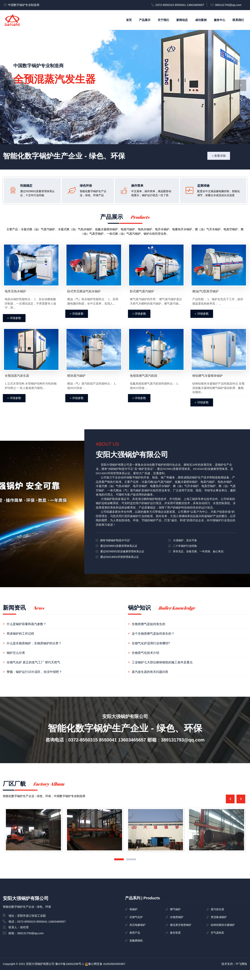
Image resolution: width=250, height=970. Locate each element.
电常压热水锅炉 (15, 291)
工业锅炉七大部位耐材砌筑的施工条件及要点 (162, 662)
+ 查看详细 (219, 155)
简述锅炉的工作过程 (20, 633)
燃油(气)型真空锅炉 (205, 291)
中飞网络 (241, 963)
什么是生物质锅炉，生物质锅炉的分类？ (34, 643)
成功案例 (201, 20)
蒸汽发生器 (217, 909)
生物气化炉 (136, 917)
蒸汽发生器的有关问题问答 (150, 671)
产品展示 (144, 20)
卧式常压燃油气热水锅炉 (84, 291)
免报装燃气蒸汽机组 (143, 375)
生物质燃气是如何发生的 (148, 624)
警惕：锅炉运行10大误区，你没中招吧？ (34, 671)
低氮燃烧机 (136, 940)
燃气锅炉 (175, 909)
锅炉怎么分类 (16, 652)
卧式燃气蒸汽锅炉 (142, 291)
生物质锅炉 (176, 917)
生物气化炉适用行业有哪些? (151, 643)
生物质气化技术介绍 (145, 652)
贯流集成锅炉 (219, 917)
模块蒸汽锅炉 (76, 375)
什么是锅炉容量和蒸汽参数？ (26, 624)
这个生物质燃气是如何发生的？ (153, 633)
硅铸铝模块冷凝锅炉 (223, 924)
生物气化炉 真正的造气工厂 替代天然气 (33, 662)
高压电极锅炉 (137, 924)
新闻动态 (182, 20)
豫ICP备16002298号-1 (69, 963)
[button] (119, 859)
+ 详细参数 (14, 318)
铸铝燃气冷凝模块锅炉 (207, 375)
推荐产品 (134, 932)
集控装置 (175, 932)
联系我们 (238, 20)
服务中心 (219, 20)
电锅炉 (133, 909)
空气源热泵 (217, 932)
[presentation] (9, 85)
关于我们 (163, 20)
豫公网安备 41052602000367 (106, 963)
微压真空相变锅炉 (180, 924)
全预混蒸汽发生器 (17, 375)
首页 (129, 20)
